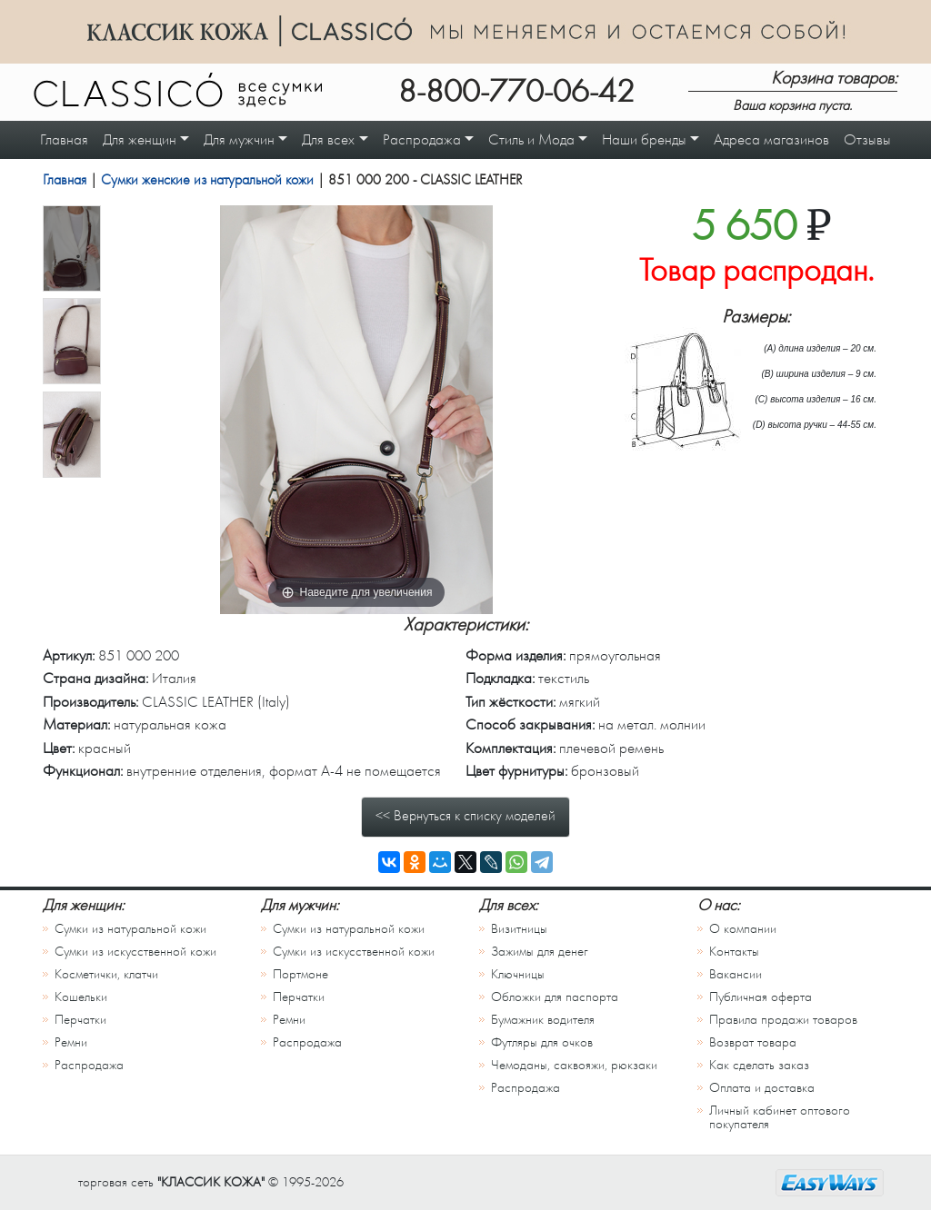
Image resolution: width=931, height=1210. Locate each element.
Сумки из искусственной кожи (135, 951)
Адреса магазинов (771, 139)
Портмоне (300, 974)
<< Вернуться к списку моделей (465, 816)
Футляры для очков (542, 1042)
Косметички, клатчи (106, 974)
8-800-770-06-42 (516, 92)
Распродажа (89, 1065)
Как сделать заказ (759, 1065)
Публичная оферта (760, 997)
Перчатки (80, 1019)
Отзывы (867, 139)
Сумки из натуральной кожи (130, 929)
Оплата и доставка (762, 1088)
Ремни (71, 1042)
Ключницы (518, 974)
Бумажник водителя (543, 1019)
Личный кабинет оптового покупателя (779, 1117)
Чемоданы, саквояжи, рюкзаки (574, 1065)
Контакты (734, 951)
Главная (64, 139)
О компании (742, 929)
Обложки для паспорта (554, 997)
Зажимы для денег (539, 951)
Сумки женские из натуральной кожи (207, 180)
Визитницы (519, 929)
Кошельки (81, 997)
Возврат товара (752, 1042)
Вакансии (735, 974)
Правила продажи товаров (783, 1019)
